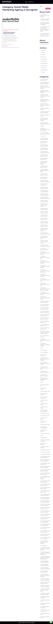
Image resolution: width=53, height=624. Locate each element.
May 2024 (43, 52)
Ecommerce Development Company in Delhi (45, 257)
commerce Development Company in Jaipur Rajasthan (45, 129)
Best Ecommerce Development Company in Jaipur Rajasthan (45, 100)
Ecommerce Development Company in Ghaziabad (45, 15)
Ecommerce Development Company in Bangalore (45, 253)
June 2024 (43, 50)
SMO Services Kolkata (45, 449)
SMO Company (44, 437)
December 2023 (44, 63)
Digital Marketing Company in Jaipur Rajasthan (44, 205)
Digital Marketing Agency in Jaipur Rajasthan (44, 162)
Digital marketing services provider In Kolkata (44, 237)
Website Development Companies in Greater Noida (45, 590)
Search (41, 6)
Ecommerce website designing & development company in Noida (45, 332)
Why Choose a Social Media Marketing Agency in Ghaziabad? (44, 23)
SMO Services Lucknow (45, 452)
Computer (43, 136)
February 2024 (44, 59)
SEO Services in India (45, 415)
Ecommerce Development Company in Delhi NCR (45, 262)
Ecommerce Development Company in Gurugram (45, 275)
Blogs (42, 126)
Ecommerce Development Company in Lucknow (45, 293)
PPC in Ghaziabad (44, 352)
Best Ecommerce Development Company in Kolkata (45, 105)
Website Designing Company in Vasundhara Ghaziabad (44, 575)
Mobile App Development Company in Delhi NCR (45, 344)
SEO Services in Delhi (45, 413)
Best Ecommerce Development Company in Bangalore (45, 87)
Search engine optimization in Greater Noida (44, 368)
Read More (5, 45)
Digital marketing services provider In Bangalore (44, 229)
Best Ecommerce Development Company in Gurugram (45, 96)
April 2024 (43, 54)
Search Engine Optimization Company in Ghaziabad (44, 359)
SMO (42, 435)
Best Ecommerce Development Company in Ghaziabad (45, 91)
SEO (42, 382)
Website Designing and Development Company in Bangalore (45, 548)
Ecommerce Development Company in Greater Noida (45, 271)
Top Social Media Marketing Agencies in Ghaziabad (44, 542)
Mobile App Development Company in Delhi (45, 340)
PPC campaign (44, 350)
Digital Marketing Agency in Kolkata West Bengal (44, 170)
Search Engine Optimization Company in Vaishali (44, 363)
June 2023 (43, 72)
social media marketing (45, 454)
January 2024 (43, 61)
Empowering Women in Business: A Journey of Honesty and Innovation (45, 34)
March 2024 (43, 56)
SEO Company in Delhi (45, 391)
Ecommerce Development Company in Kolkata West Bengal (45, 289)
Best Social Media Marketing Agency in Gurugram (10, 30)
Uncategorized (44, 545)
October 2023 (43, 67)
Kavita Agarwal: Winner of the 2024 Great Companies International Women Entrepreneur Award (45, 29)
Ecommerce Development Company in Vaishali (45, 298)
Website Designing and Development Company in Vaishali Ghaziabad (45, 557)
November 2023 (44, 65)
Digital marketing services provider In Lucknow (44, 241)
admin (5, 44)
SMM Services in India (45, 433)
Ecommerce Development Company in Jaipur (45, 284)
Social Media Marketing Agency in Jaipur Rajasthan (45, 477)
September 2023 (44, 69)
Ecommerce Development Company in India (45, 280)
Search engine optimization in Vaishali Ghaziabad (44, 379)
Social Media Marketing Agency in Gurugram (9, 33)
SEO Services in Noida (45, 424)
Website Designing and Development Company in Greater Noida (45, 553)
